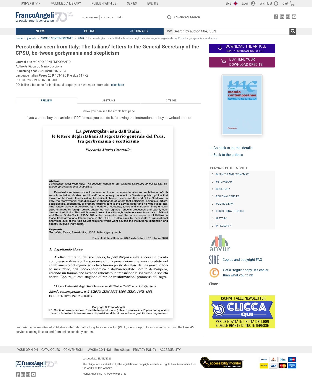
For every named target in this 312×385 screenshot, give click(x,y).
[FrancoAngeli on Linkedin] (282, 17)
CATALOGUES (50, 349)
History (221, 218)
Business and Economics (232, 174)
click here (117, 85)
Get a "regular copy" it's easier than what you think (245, 272)
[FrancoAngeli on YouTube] (294, 17)
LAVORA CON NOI (99, 349)
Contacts (107, 17)
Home (19, 38)
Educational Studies (230, 211)
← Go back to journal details (230, 148)
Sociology (223, 189)
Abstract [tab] (108, 100)
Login (246, 3)
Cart (285, 3)
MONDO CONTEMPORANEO (57, 38)
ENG (228, 3)
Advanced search (186, 17)
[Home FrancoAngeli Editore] (44, 17)
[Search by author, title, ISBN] (231, 31)
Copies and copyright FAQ (242, 260)
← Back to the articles (226, 155)
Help (119, 17)
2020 (81, 38)
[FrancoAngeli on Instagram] (288, 17)
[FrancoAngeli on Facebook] (276, 17)
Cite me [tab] (171, 100)
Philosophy (224, 225)
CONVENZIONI (73, 349)
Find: (168, 31)
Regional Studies (227, 196)
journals (31, 38)
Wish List (266, 3)
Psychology (224, 181)
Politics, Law (225, 203)
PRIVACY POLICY (144, 349)
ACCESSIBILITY (170, 349)
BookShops (122, 349)
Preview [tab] (46, 100)
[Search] (292, 31)
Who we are (90, 17)
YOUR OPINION (27, 349)
